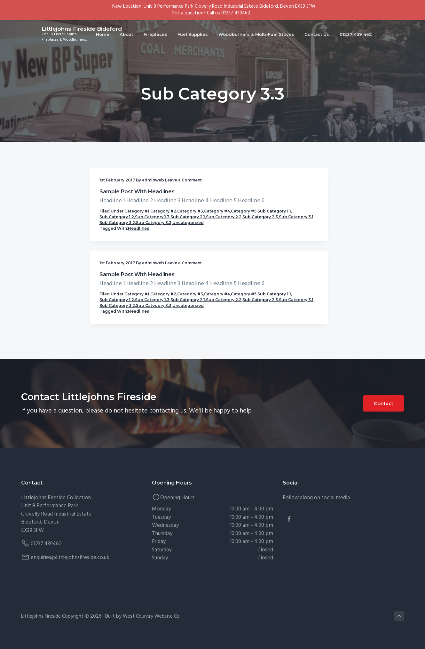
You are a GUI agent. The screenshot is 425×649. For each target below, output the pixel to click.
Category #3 (139, 251)
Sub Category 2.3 (117, 292)
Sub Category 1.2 (116, 269)
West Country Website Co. (152, 626)
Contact (383, 413)
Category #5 (139, 257)
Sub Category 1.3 (116, 274)
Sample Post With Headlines (123, 206)
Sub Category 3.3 (117, 309)
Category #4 (112, 257)
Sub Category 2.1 (116, 280)
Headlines (138, 320)
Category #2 (112, 251)
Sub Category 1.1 (116, 263)
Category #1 (136, 246)
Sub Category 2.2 (117, 286)
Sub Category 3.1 (116, 297)
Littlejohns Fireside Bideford (61, 32)
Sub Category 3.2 (117, 303)
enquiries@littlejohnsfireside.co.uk (70, 567)
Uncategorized (115, 315)
